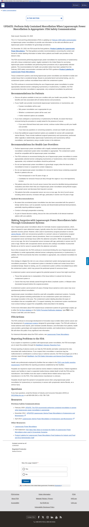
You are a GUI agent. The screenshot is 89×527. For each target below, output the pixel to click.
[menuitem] (44, 445)
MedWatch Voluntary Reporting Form (48, 345)
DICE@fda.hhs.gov (17, 395)
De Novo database (25, 310)
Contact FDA (31, 517)
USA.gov (74, 503)
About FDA (15, 498)
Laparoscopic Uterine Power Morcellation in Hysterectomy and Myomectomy (47, 419)
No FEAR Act (44, 503)
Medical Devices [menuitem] (17, 451)
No (27, 474)
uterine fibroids (16, 234)
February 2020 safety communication (64, 40)
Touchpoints (58, 485)
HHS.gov (74, 498)
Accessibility (15, 503)
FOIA (74, 494)
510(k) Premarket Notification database (49, 310)
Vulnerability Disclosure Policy (44, 507)
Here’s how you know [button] (35, 1)
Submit (26, 481)
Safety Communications (9, 10)
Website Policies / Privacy (44, 498)
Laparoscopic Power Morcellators (58, 334)
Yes (27, 469)
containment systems (31, 323)
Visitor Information (44, 494)
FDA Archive (15, 494)
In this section (33, 18)
